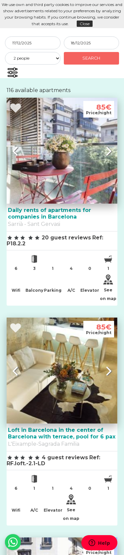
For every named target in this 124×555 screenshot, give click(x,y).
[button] (12, 72)
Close (85, 23)
